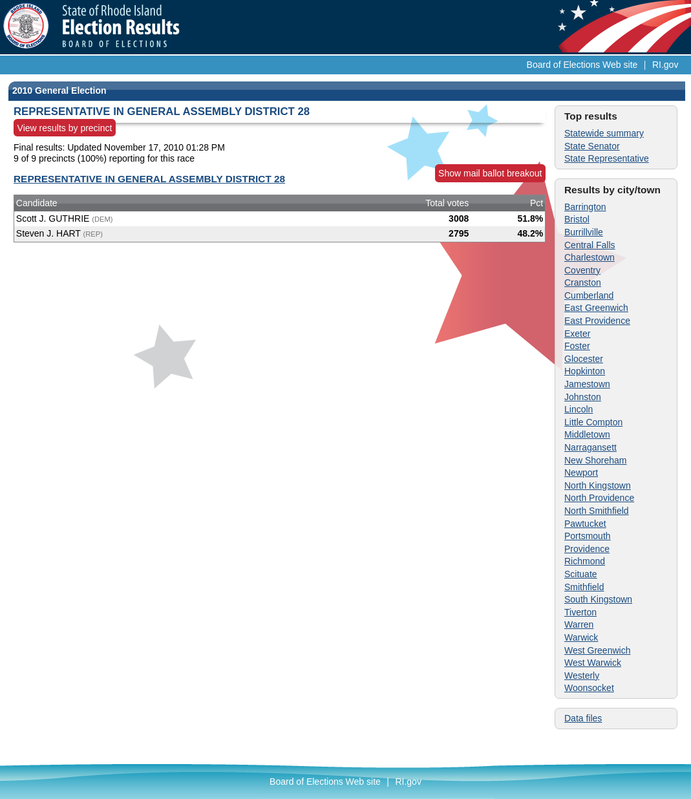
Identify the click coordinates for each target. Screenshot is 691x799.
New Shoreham (595, 460)
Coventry (582, 270)
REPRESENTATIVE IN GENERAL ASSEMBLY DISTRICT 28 (149, 178)
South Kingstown (598, 599)
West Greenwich (597, 650)
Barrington (585, 207)
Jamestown (587, 384)
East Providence (597, 320)
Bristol (577, 219)
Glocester (583, 359)
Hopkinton (584, 371)
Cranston (582, 282)
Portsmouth (587, 536)
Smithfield (584, 587)
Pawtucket (585, 523)
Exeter (577, 333)
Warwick (581, 637)
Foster (577, 346)
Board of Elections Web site (582, 64)
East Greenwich (596, 308)
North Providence (599, 498)
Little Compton (593, 422)
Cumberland (588, 295)
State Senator (592, 146)
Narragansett (590, 447)
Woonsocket (589, 688)
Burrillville (583, 232)
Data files (583, 718)
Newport (581, 472)
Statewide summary (604, 133)
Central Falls (589, 245)
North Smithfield (596, 511)
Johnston (582, 397)
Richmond (584, 561)
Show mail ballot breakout (490, 173)
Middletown (587, 434)
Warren (578, 624)
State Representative (606, 158)
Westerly (581, 675)
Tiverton (580, 612)
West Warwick (592, 662)
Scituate (580, 574)
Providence (587, 549)
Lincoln (578, 409)
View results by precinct (64, 128)
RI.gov (665, 64)
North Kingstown (597, 485)
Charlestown (589, 257)
